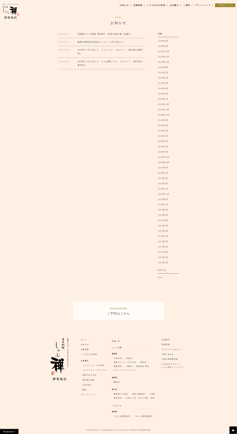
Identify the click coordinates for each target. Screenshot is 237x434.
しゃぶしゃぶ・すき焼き (94, 366)
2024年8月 (163, 125)
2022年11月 (163, 194)
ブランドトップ (88, 395)
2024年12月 (163, 104)
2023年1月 (163, 189)
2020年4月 (163, 262)
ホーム (84, 341)
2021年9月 (163, 231)
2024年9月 (163, 120)
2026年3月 (163, 41)
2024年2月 (163, 146)
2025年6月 (163, 78)
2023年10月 (163, 162)
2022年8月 (163, 199)
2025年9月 (163, 67)
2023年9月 (163, 168)
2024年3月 (163, 141)
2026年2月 (163, 46)
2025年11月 (163, 57)
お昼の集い (88, 386)
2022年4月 (163, 220)
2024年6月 (163, 136)
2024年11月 (163, 109)
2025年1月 (163, 99)
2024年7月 (163, 131)
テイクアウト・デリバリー (95, 371)
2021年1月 (163, 257)
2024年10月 (163, 115)
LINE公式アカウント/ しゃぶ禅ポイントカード (173, 366)
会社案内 (166, 341)
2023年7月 (163, 173)
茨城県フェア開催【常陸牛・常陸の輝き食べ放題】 (104, 34)
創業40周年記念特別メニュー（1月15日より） (102, 42)
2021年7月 (163, 236)
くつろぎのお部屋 (89, 355)
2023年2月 (163, 183)
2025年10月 (163, 62)
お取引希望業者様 (170, 360)
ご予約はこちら (118, 310)
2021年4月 (163, 247)
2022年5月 (163, 215)
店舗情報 (85, 350)
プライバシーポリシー (172, 350)
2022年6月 (163, 210)
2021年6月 (163, 241)
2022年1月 (163, 225)
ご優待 (84, 391)
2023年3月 (163, 178)
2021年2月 (163, 252)
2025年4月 (163, 88)
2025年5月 (163, 83)
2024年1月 (163, 152)
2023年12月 (163, 157)
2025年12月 (163, 51)
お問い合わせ (168, 355)
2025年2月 (163, 94)
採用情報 (166, 345)
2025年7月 (163, 72)
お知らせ (85, 345)
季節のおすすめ (90, 376)
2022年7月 (163, 204)
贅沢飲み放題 (89, 381)
